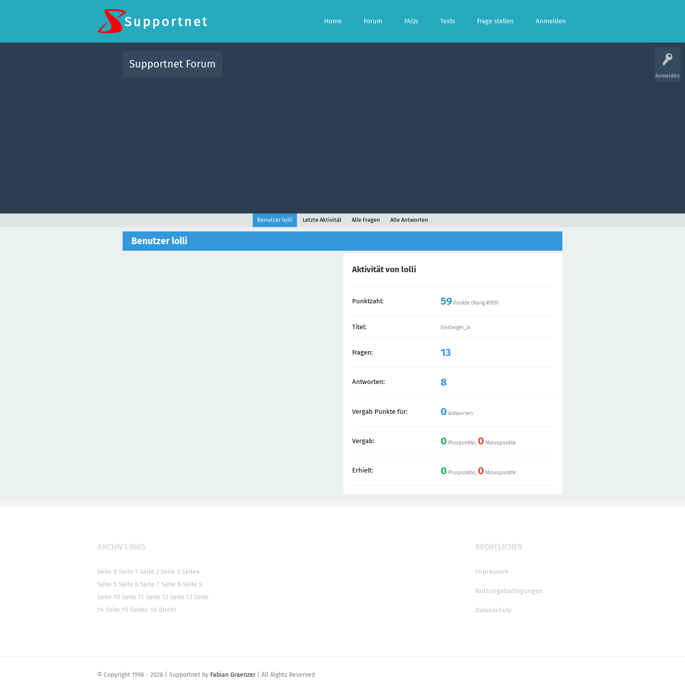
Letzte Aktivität (322, 220)
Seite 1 (128, 572)
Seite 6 (128, 584)
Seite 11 (133, 597)
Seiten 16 (143, 610)
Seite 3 (170, 572)
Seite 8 (171, 584)
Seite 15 (117, 610)
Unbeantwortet (354, 70)
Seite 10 (108, 597)
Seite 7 (149, 584)
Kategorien (420, 70)
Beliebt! (317, 70)
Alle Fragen (286, 70)
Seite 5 (107, 584)
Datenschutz (493, 610)
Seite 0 (107, 572)
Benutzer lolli (275, 220)
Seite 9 (192, 584)
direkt (167, 610)
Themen (389, 70)
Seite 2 (149, 572)
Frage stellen (485, 70)
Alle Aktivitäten (247, 70)
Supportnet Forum (172, 64)
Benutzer (452, 70)
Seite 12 (157, 597)
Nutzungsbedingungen (509, 591)
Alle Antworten (409, 220)
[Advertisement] (342, 143)
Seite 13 (181, 597)
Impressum (491, 572)
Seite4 (191, 572)
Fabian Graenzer (232, 675)
